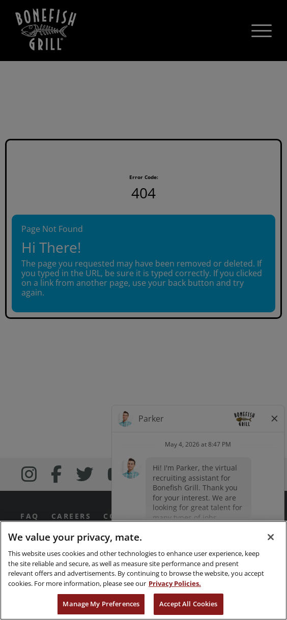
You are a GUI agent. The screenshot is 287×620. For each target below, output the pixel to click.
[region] (143, 570)
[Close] (271, 537)
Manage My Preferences (101, 603)
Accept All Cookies (188, 603)
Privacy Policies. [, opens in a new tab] (175, 583)
